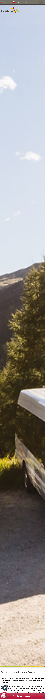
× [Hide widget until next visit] (6, 685)
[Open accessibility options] (4, 688)
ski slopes (37, 690)
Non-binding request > (16, 696)
